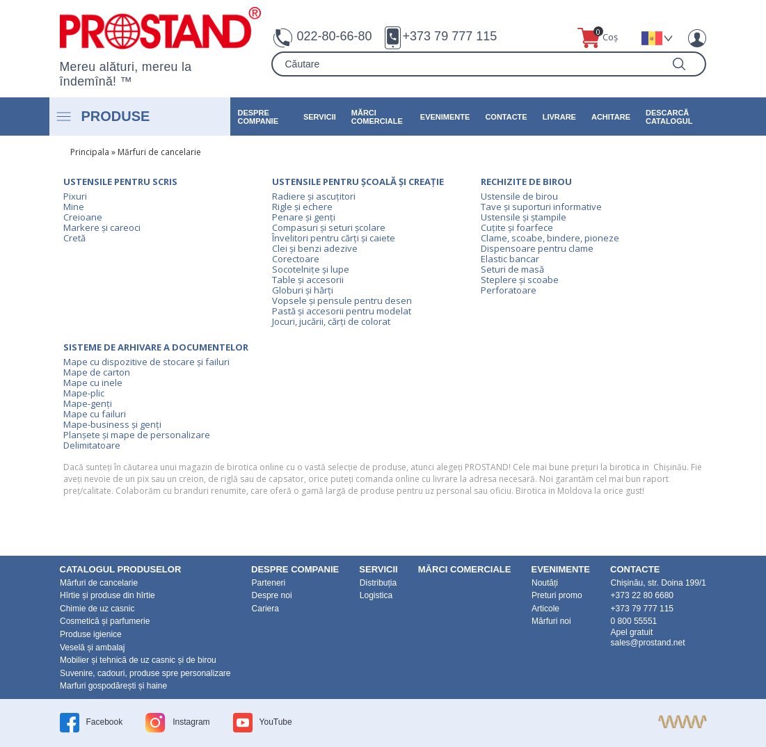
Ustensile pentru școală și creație (358, 181)
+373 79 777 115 (450, 36)
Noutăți (545, 583)
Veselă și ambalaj (92, 647)
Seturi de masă (512, 269)
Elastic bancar (510, 258)
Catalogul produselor (121, 569)
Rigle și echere (302, 206)
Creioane (82, 217)
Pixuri (75, 196)
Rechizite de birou (526, 181)
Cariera (265, 608)
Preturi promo (557, 595)
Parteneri (269, 583)
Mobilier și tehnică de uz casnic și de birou (138, 660)
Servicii (319, 117)
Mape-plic (83, 393)
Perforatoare (508, 290)
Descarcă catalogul (669, 117)
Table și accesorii (308, 279)
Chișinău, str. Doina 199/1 (658, 583)
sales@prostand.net (648, 643)
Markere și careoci (102, 227)
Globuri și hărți (302, 290)
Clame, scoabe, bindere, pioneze (550, 238)
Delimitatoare (91, 445)
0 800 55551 (634, 621)
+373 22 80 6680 (642, 595)
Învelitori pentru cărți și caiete (333, 238)
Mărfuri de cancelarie (159, 152)
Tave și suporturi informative (541, 206)
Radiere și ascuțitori (314, 196)
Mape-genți (87, 403)
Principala (89, 152)
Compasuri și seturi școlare (328, 227)
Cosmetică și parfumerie (105, 621)
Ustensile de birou (519, 196)
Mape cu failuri (94, 414)
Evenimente (445, 117)
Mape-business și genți (112, 424)
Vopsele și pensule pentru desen (342, 300)
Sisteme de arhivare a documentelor (155, 347)
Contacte (506, 117)
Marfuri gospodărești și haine (113, 686)
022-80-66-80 (334, 36)
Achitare (610, 117)
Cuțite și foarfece (517, 227)
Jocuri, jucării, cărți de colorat (331, 321)
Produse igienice (91, 634)
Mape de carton (96, 372)
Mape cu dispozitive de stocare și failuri (146, 361)
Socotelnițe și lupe (310, 269)
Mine (73, 206)
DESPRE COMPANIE (258, 117)
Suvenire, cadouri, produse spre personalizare (145, 673)
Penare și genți (303, 217)
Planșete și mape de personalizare (136, 434)
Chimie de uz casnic (97, 608)
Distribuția (378, 583)
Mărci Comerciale (377, 117)
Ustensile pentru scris (120, 181)
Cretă (74, 238)
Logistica (376, 595)
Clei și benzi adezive (315, 248)
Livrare (559, 117)
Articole (545, 608)
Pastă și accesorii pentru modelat (341, 311)
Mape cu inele (92, 382)
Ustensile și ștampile (523, 217)
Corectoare (295, 258)
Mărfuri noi (551, 621)
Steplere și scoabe (520, 279)
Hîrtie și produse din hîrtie (107, 595)
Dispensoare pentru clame (537, 248)
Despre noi (272, 595)
